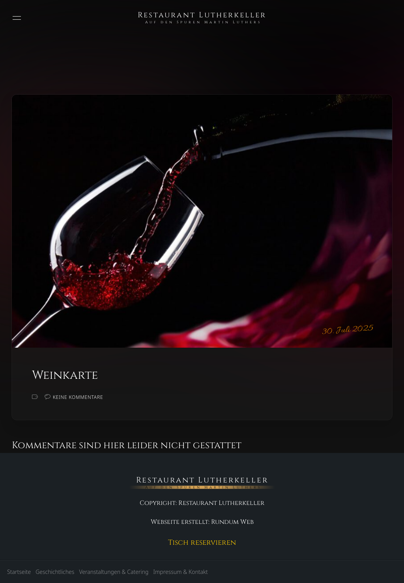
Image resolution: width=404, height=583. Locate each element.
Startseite (19, 572)
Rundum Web (232, 522)
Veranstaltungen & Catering (113, 572)
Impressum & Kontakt (180, 572)
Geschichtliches (55, 572)
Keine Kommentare (78, 397)
